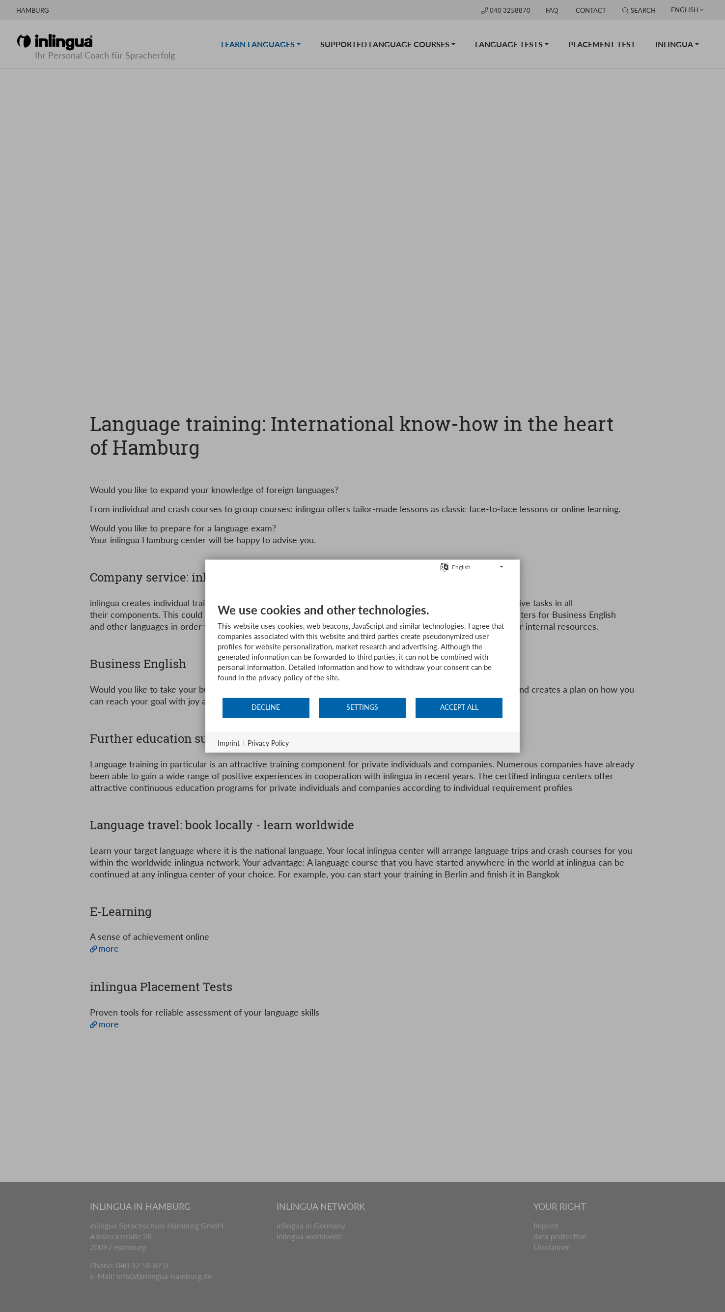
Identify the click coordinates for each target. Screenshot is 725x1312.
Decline (265, 707)
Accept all (459, 707)
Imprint (229, 742)
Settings (362, 707)
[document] (362, 649)
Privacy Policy (268, 742)
